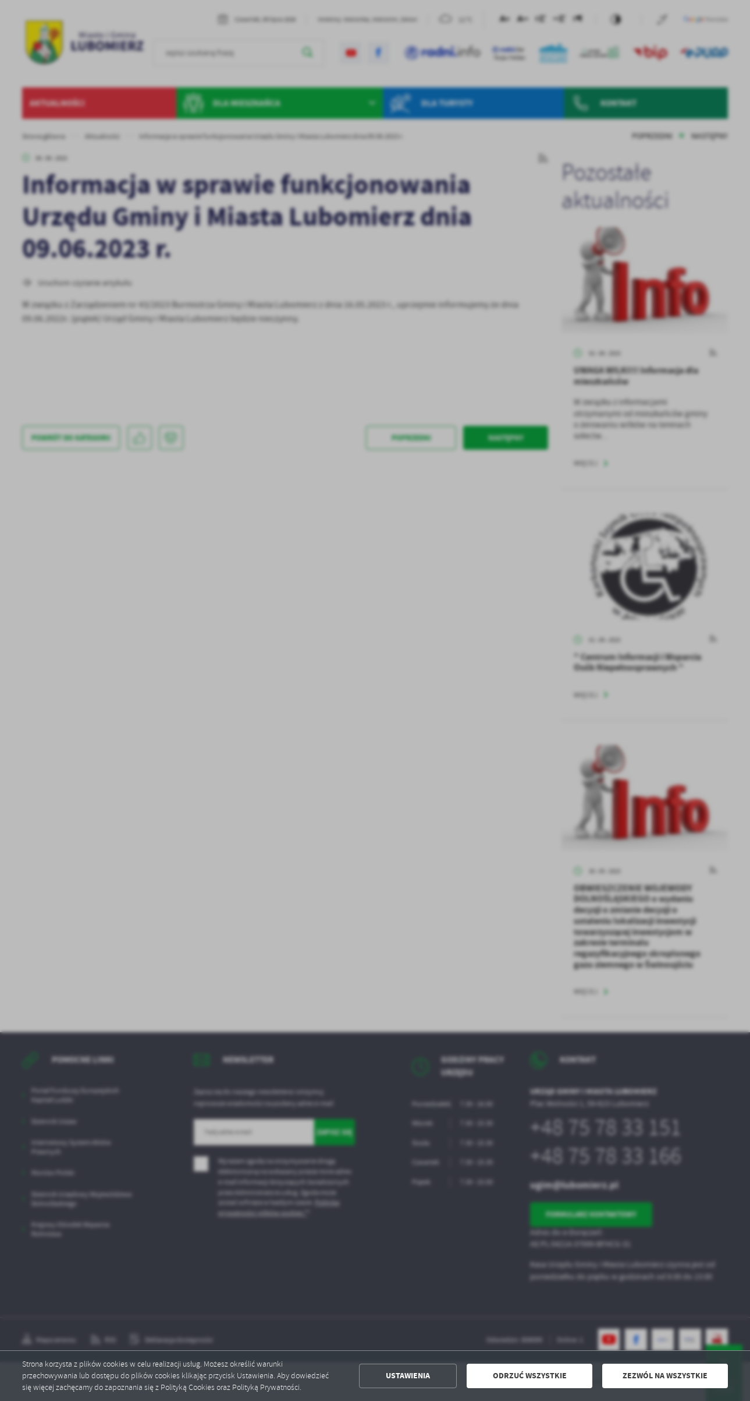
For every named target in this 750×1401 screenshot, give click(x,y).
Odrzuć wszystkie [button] (530, 1375)
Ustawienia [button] (408, 1375)
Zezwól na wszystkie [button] (665, 1375)
